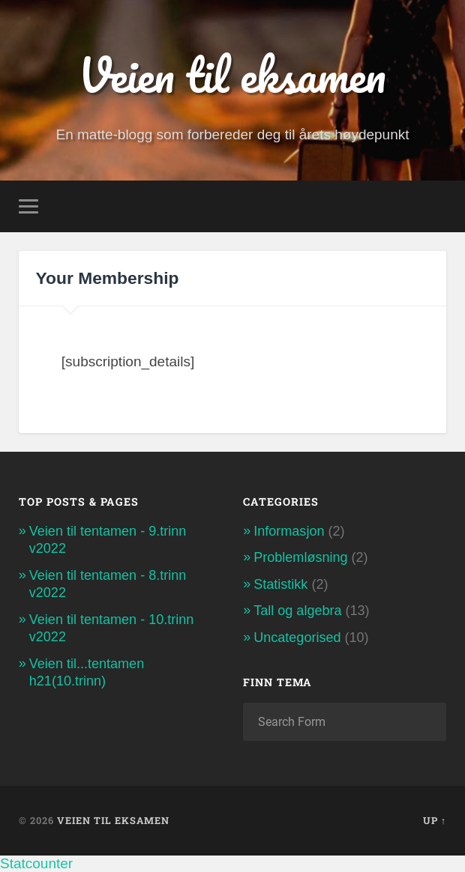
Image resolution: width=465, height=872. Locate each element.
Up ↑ (434, 820)
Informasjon (289, 531)
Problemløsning (300, 557)
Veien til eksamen (232, 74)
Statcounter (36, 863)
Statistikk (281, 584)
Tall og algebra (297, 610)
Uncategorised (297, 637)
